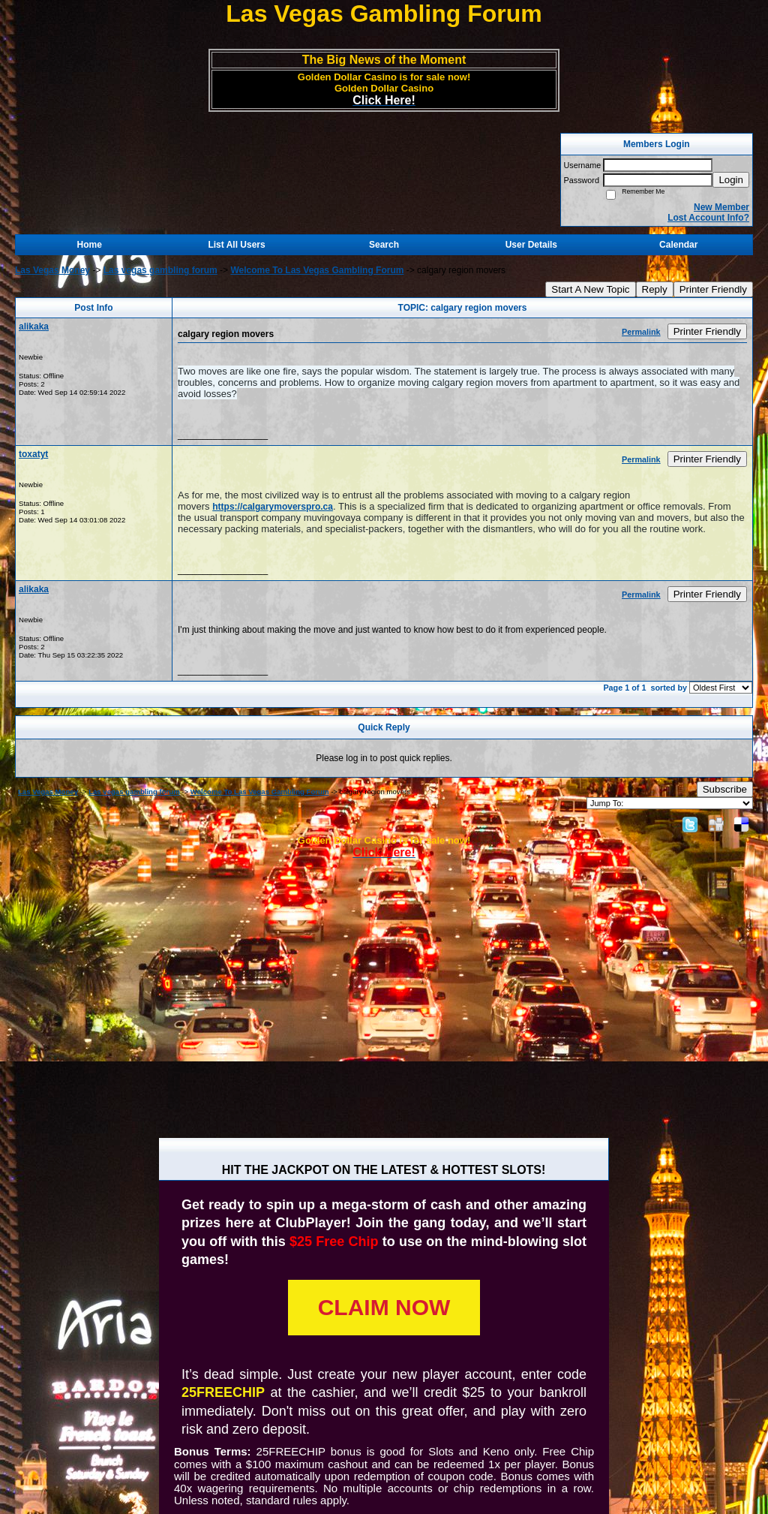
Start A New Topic (590, 289)
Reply (655, 289)
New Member (721, 207)
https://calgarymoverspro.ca (272, 506)
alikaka (34, 326)
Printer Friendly (713, 289)
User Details (531, 244)
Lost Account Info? (708, 217)
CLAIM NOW (384, 1307)
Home (89, 244)
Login (730, 179)
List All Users (236, 244)
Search (384, 244)
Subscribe (725, 789)
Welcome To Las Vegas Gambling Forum (317, 270)
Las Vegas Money (52, 270)
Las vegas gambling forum (161, 270)
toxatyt (33, 454)
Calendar (678, 244)
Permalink (641, 331)
